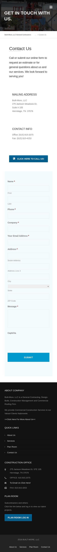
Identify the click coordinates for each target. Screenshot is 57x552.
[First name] (28, 189)
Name (11, 181)
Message (13, 306)
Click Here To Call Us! (28, 159)
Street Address (14, 260)
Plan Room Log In (18, 517)
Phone (12, 209)
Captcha (12, 333)
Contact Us (12, 452)
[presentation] (31, 342)
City (9, 281)
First (10, 193)
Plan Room (12, 447)
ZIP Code (12, 301)
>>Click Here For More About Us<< (20, 419)
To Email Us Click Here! (20, 483)
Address (12, 249)
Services (11, 441)
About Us (11, 435)
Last (9, 204)
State (10, 290)
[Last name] (28, 199)
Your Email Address (18, 236)
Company (13, 222)
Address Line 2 (14, 271)
